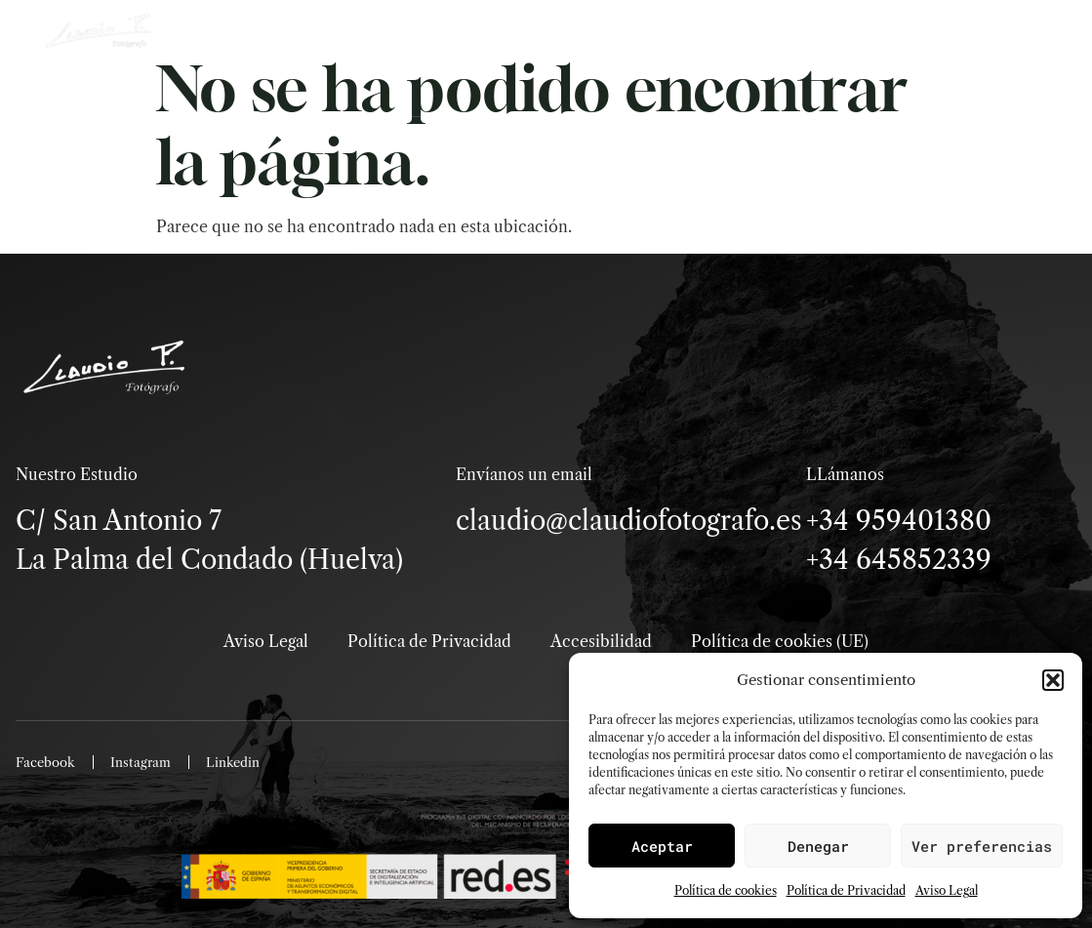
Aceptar (662, 846)
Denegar (818, 846)
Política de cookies (725, 890)
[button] (1053, 680)
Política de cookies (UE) (780, 641)
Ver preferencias (981, 846)
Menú (940, 88)
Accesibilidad (601, 641)
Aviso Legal (946, 890)
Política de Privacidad (846, 890)
